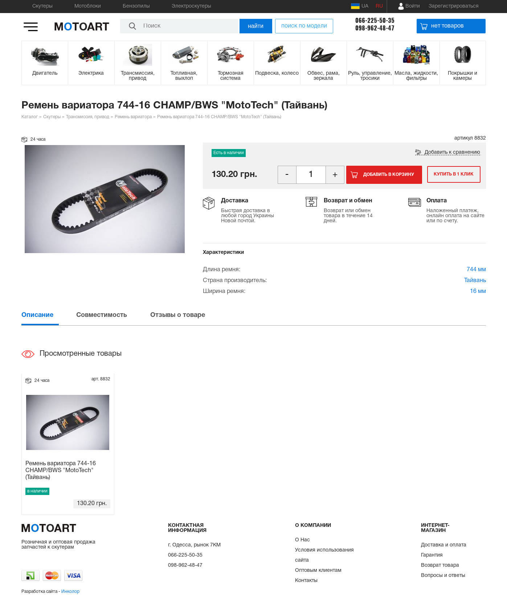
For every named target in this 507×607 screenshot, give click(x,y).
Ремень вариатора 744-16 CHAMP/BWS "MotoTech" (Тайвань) (60, 470)
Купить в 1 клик (453, 175)
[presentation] (48, 315)
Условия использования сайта (324, 555)
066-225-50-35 (374, 20)
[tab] (48, 315)
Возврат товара (440, 565)
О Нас (302, 540)
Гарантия (432, 555)
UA (359, 6)
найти (255, 26)
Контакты (306, 580)
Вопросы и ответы (443, 575)
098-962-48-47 (374, 28)
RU (379, 6)
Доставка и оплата (443, 545)
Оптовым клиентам (318, 570)
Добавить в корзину (388, 175)
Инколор (70, 592)
